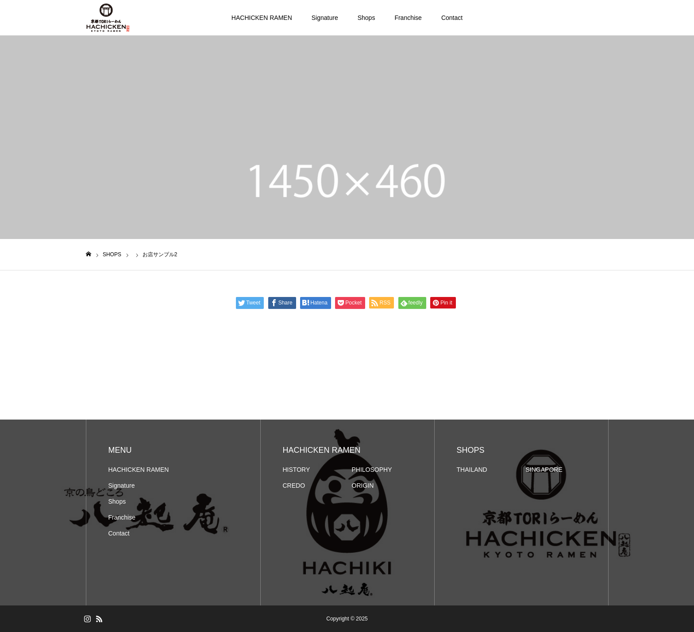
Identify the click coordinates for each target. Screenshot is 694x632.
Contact (452, 17)
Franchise (407, 17)
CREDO (294, 485)
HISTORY (296, 469)
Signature (325, 17)
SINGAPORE (544, 469)
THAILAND (472, 469)
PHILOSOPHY (372, 469)
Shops (366, 17)
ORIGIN (363, 485)
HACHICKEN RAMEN (261, 17)
